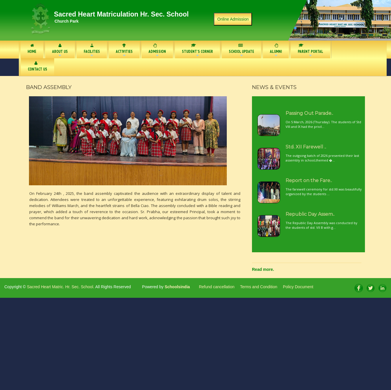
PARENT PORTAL (308, 50)
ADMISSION (157, 50)
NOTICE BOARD (350, 48)
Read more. (263, 269)
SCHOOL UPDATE (241, 50)
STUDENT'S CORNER (197, 50)
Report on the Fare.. (309, 180)
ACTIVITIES (124, 50)
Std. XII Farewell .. (306, 147)
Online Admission (233, 19)
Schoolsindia (177, 286)
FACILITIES (92, 50)
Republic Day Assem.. (310, 214)
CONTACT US (37, 66)
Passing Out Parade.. (309, 113)
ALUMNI (276, 50)
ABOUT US (60, 50)
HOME (32, 48)
